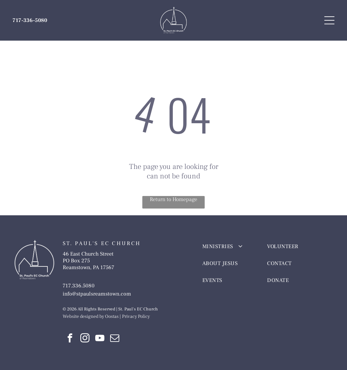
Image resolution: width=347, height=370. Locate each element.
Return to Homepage (173, 199)
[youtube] (100, 339)
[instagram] (85, 339)
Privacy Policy (136, 316)
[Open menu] (329, 20)
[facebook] (70, 339)
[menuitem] (229, 246)
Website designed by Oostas (91, 316)
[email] (114, 339)
